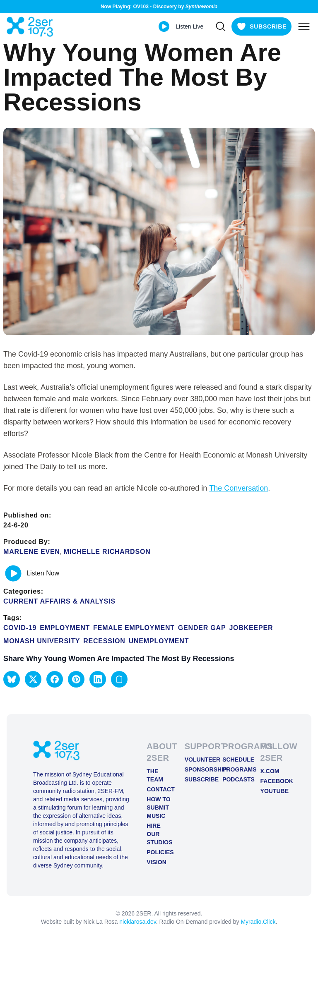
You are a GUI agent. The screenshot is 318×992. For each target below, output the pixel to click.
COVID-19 (19, 627)
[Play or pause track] (13, 573)
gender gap (202, 627)
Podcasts (234, 779)
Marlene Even (31, 551)
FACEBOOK (272, 781)
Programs (234, 769)
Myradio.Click (258, 921)
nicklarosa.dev (137, 921)
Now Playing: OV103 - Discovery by (159, 7)
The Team (155, 775)
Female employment (134, 627)
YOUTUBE (272, 791)
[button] (11, 679)
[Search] (220, 26)
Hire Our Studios (159, 834)
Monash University (41, 641)
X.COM (269, 771)
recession (104, 641)
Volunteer (197, 759)
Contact (159, 789)
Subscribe (197, 779)
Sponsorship (197, 769)
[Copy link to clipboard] (119, 679)
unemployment (159, 641)
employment (65, 627)
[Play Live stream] (164, 26)
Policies (159, 852)
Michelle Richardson (107, 551)
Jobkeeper (251, 627)
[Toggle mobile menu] (303, 26)
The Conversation (238, 488)
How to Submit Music (158, 807)
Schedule (234, 759)
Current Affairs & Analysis (59, 601)
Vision (156, 862)
